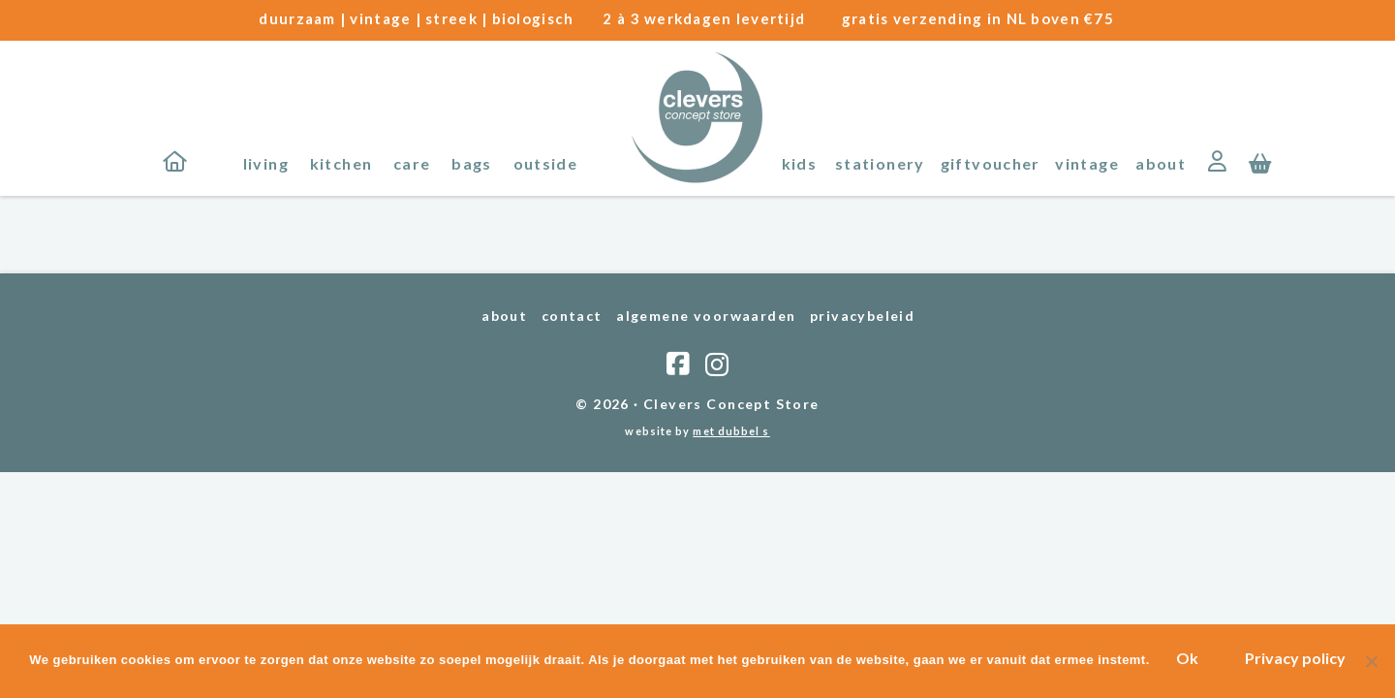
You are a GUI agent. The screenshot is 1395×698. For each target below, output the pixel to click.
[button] (1260, 162)
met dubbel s (731, 431)
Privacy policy (1297, 659)
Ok (1189, 659)
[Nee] (1370, 662)
